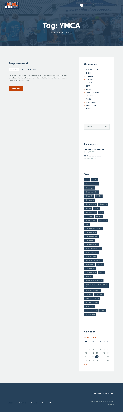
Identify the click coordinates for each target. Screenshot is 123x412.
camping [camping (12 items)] (99, 216)
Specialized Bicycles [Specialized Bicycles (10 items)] (92, 302)
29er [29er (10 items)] (87, 180)
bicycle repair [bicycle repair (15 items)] (90, 188)
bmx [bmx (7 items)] (101, 212)
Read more (16, 88)
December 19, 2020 (90, 158)
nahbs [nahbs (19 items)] (101, 272)
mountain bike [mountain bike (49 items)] (90, 268)
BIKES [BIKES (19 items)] (96, 208)
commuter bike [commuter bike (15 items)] (90, 220)
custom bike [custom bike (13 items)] (103, 220)
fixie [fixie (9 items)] (87, 224)
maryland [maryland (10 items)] (100, 264)
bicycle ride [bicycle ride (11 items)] (89, 196)
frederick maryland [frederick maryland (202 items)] (91, 236)
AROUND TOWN (92, 70)
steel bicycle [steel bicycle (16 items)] (89, 306)
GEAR (88, 86)
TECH (88, 109)
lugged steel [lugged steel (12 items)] (89, 264)
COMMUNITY (91, 76)
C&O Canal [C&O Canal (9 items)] (89, 216)
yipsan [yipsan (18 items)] (103, 310)
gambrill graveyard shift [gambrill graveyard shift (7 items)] (93, 248)
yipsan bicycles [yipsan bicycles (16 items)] (90, 314)
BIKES (88, 73)
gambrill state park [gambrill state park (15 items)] (91, 252)
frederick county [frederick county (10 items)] (91, 232)
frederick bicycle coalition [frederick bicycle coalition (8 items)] (93, 228)
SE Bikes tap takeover (93, 156)
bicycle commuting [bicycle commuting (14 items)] (91, 184)
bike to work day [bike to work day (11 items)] (91, 212)
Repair (88, 89)
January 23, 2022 (89, 152)
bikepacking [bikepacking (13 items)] (103, 204)
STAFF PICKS (91, 106)
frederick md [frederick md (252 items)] (89, 240)
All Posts (60, 32)
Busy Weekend (18, 63)
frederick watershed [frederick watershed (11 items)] (92, 244)
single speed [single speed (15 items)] (99, 294)
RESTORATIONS (92, 93)
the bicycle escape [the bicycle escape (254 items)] (91, 310)
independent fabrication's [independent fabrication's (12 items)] (93, 260)
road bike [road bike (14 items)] (88, 294)
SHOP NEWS (14, 69)
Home (53, 32)
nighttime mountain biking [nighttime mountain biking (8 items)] (94, 280)
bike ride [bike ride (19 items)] (88, 208)
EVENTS (89, 83)
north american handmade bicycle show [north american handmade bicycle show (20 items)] (96, 285)
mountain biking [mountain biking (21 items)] (91, 272)
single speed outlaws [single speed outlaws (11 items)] (92, 298)
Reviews (89, 96)
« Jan (86, 364)
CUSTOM (89, 79)
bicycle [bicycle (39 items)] (94, 180)
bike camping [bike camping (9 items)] (90, 200)
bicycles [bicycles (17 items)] (98, 196)
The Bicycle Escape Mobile (95, 149)
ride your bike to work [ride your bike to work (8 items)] (92, 290)
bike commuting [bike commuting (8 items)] (91, 204)
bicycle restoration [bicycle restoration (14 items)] (91, 192)
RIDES (88, 99)
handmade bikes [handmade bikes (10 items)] (91, 256)
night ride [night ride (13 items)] (88, 276)
